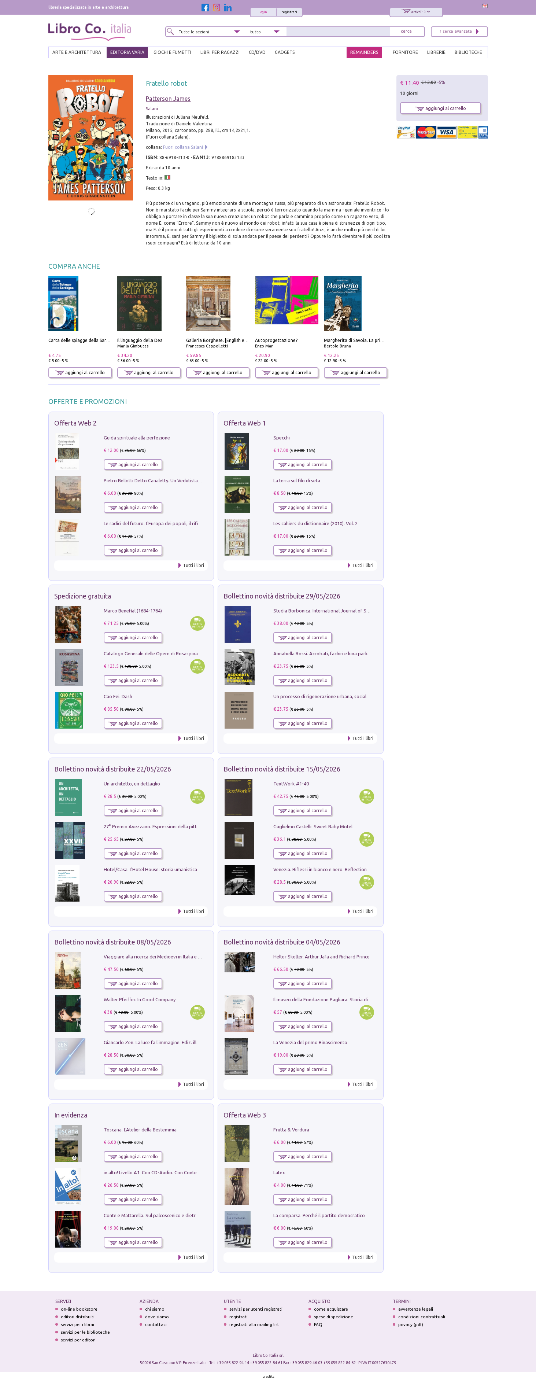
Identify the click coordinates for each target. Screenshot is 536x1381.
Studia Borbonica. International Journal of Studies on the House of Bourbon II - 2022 (362, 610)
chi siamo (155, 1309)
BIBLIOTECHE (468, 52)
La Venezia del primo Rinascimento (310, 1042)
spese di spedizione (333, 1316)
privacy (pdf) (410, 1324)
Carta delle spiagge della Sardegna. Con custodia (98, 340)
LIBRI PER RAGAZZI (220, 52)
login (263, 12)
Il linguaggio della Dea (140, 340)
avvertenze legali (415, 1309)
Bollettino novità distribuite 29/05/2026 (281, 596)
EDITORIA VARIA (127, 52)
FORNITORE (405, 52)
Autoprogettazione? (276, 340)
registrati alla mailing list (254, 1324)
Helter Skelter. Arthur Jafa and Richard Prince (321, 956)
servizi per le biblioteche (85, 1332)
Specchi (281, 437)
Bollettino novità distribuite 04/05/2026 (281, 942)
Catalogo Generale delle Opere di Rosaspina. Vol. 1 (158, 653)
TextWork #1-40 (291, 783)
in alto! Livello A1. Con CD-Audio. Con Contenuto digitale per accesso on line (184, 1172)
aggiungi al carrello (80, 372)
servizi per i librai (77, 1324)
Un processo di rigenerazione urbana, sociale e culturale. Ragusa (341, 696)
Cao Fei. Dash (118, 696)
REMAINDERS (364, 52)
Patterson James (168, 98)
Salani (152, 108)
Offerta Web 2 (75, 423)
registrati (289, 12)
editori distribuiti (78, 1316)
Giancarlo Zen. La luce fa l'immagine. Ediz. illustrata (158, 1042)
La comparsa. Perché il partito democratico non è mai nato (335, 1215)
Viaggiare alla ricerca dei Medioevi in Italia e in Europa (161, 956)
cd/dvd (257, 52)
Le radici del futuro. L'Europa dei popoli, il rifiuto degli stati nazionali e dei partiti (188, 523)
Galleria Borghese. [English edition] (222, 340)
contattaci (156, 1324)
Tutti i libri (193, 565)
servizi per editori (78, 1339)
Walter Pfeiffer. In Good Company (139, 999)
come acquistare (331, 1309)
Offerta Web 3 (244, 1115)
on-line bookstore (79, 1309)
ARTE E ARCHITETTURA (76, 52)
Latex (279, 1172)
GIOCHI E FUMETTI (172, 52)
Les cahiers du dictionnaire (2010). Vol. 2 (315, 523)
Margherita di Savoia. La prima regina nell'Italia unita (378, 340)
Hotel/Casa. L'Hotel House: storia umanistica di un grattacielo (168, 869)
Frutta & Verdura (291, 1129)
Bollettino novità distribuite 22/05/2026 (112, 769)
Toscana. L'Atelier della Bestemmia (140, 1129)
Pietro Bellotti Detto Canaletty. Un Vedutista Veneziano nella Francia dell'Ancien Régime (197, 480)
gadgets (285, 52)
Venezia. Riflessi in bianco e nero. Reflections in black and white (340, 869)
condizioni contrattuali (421, 1316)
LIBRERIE (436, 52)
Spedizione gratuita (82, 596)
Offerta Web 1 (244, 423)
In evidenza (70, 1115)
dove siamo (157, 1316)
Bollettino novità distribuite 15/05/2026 (281, 769)
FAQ (318, 1324)
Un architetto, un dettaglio (132, 783)
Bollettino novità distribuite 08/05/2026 (112, 942)
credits (268, 1376)
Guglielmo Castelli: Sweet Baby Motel (312, 826)
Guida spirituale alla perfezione (137, 437)
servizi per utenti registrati (255, 1309)
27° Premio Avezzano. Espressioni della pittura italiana (162, 826)
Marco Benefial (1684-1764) (133, 610)
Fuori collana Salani (183, 147)
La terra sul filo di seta (296, 480)
